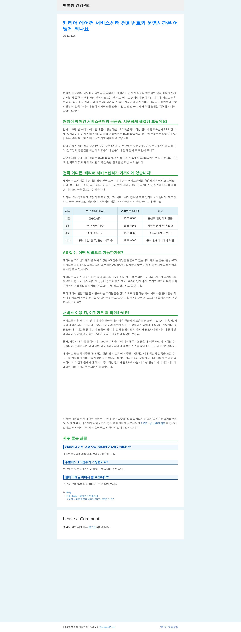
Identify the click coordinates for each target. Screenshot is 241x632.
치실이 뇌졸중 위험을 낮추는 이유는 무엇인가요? (90, 499)
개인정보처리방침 (169, 627)
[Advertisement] (120, 64)
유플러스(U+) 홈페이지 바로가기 (82, 495)
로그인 (92, 527)
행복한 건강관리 (77, 5)
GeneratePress (107, 627)
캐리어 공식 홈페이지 (153, 423)
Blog (68, 492)
